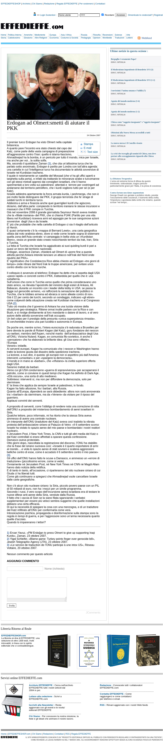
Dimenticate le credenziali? (140, 15)
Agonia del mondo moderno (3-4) (125, 101)
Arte (128, 35)
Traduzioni (119, 38)
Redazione (49, 3)
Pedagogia (86, 38)
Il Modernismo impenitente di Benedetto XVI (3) (132, 69)
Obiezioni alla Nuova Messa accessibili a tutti (130, 132)
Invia (12, 609)
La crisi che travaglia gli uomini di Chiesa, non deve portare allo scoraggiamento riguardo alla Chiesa (133, 154)
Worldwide (107, 38)
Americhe (28, 35)
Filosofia (97, 35)
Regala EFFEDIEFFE (67, 3)
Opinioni (96, 38)
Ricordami (109, 15)
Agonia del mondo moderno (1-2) (125, 111)
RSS (102, 709)
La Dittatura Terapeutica (121, 179)
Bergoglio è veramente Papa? (123, 59)
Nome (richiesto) (54, 568)
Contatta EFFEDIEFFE (112, 698)
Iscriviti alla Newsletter (41, 709)
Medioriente (40, 35)
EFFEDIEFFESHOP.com (13, 639)
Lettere (129, 38)
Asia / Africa (66, 35)
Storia (3, 38)
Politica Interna (14, 35)
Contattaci (100, 3)
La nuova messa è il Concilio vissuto (126, 143)
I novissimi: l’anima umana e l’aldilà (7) (128, 90)
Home (3, 35)
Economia (53, 38)
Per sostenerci (86, 3)
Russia (84, 35)
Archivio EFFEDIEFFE (41, 689)
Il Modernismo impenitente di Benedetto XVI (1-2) (133, 80)
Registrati (158, 15)
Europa (52, 35)
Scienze (118, 35)
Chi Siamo (37, 3)
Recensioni (107, 35)
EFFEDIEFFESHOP (11, 3)
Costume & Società (69, 38)
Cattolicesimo (14, 38)
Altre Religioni (41, 38)
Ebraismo (28, 38)
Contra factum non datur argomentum (127, 193)
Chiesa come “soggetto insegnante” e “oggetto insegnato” (135, 122)
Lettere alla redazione (40, 700)
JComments (93, 616)
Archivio (26, 3)
